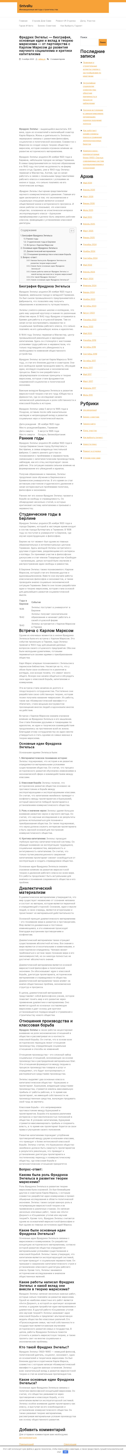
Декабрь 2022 (89, 319)
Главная (23, 21)
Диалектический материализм (41, 251)
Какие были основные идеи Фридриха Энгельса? (47, 267)
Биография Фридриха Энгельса (37, 235)
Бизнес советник (47, 26)
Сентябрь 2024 (90, 258)
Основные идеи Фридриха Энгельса (40, 248)
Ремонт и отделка (66, 21)
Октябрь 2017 (89, 360)
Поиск (83, 37)
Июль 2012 (88, 395)
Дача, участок (87, 21)
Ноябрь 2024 (89, 251)
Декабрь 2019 (89, 340)
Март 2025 (88, 231)
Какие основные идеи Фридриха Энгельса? (50, 280)
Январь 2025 (89, 237)
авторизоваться (27, 1437)
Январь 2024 (89, 292)
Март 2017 (88, 381)
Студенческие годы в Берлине (41, 242)
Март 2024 (88, 278)
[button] (70, 231)
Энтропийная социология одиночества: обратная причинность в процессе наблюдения (90, 93)
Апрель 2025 (89, 224)
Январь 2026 (89, 203)
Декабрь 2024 (89, 244)
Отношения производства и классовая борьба (49, 254)
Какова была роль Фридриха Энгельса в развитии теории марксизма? (48, 261)
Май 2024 (87, 265)
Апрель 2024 (89, 272)
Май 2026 (87, 183)
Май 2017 (87, 374)
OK (65, 1452)
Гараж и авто (26, 26)
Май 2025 (87, 217)
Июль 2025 (88, 210)
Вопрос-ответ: (30, 257)
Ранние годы (32, 239)
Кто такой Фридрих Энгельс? (43, 277)
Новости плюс (90, 444)
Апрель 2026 (89, 189)
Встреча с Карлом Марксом (40, 245)
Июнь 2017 (88, 367)
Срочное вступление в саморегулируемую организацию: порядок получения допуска (93, 117)
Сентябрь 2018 (90, 354)
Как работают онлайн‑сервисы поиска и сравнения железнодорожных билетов (92, 137)
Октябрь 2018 (89, 347)
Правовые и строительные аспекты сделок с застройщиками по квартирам (92, 69)
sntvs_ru (41, 59)
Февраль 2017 (89, 388)
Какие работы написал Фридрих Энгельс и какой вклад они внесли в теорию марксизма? (51, 272)
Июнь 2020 (88, 326)
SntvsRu (25, 6)
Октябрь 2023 (89, 306)
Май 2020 (87, 333)
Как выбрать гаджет (71, 26)
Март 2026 (88, 196)
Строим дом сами (41, 21)
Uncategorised (89, 410)
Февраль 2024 (89, 285)
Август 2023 (89, 313)
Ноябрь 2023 (89, 299)
